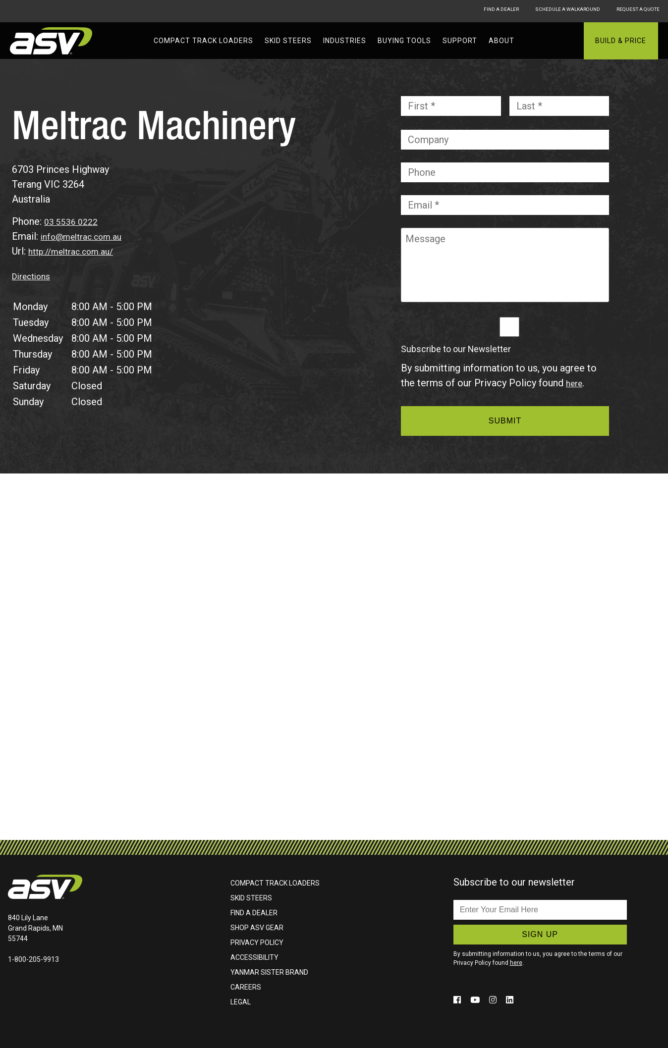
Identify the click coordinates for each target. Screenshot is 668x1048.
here (575, 383)
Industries (344, 41)
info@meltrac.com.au (87, 236)
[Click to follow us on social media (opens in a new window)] (459, 999)
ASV (52, 40)
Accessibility (254, 957)
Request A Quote (636, 10)
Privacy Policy (256, 942)
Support (460, 41)
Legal (240, 1002)
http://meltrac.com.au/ (77, 251)
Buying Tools (404, 41)
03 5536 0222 (74, 221)
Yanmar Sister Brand (269, 972)
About (501, 41)
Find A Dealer (458, 10)
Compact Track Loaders (203, 41)
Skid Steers (288, 41)
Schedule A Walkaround (544, 10)
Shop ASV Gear (256, 928)
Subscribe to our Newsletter (456, 349)
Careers (245, 987)
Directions (34, 276)
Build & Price (620, 41)
